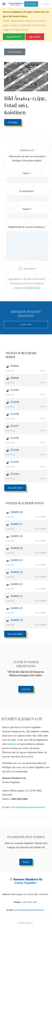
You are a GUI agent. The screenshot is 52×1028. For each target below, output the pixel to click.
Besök (26, 862)
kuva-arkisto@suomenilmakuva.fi (27, 807)
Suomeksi (45, 4)
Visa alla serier (15, 487)
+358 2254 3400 (29, 902)
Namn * (27, 173)
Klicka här (26, 324)
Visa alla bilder (15, 633)
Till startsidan (15, 51)
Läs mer (26, 689)
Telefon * (27, 209)
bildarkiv (11, 744)
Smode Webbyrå (25, 923)
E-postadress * (27, 191)
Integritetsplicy (33, 287)
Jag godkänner (27, 268)
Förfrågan (13, 122)
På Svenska (31, 4)
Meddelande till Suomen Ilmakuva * (27, 227)
